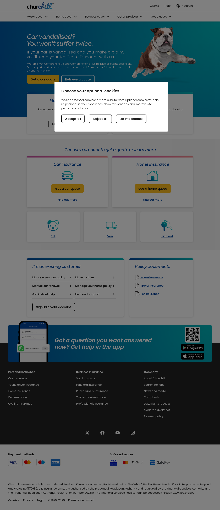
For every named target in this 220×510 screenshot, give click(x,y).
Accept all (73, 119)
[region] (111, 107)
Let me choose (131, 119)
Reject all (100, 119)
